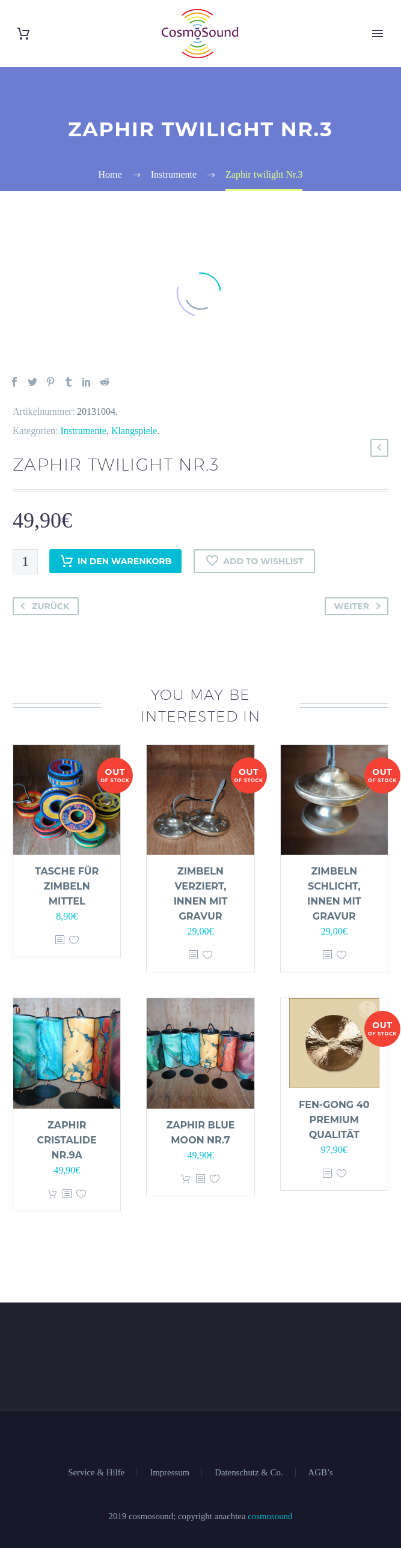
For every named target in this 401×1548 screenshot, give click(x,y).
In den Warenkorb (115, 561)
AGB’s (320, 1472)
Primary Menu (377, 33)
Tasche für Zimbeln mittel (67, 886)
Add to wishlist (254, 561)
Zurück (42, 606)
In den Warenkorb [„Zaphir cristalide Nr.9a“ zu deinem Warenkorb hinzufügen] (52, 1194)
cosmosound (270, 1516)
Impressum (169, 1472)
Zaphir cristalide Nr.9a (67, 1140)
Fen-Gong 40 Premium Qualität (334, 1119)
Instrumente (83, 431)
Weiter (359, 606)
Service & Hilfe (96, 1472)
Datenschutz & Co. (249, 1472)
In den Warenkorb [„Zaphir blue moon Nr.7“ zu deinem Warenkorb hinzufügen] (186, 1179)
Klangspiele (134, 431)
